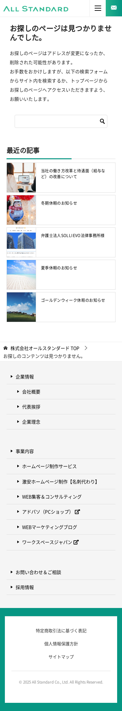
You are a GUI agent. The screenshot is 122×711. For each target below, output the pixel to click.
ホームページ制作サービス (49, 466)
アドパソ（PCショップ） (48, 511)
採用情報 (25, 587)
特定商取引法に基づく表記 (61, 630)
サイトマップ (61, 656)
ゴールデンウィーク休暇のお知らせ (73, 300)
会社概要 (31, 391)
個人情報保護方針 (61, 643)
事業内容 (25, 451)
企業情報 (25, 376)
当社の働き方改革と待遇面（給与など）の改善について (73, 174)
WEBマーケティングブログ (49, 527)
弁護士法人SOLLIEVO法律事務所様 (73, 235)
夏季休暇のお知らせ (59, 268)
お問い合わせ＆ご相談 (38, 572)
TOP (44, 348)
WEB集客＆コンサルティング (52, 496)
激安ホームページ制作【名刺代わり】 (61, 481)
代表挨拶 (31, 406)
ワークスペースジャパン (47, 542)
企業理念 (31, 421)
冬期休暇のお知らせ (59, 203)
